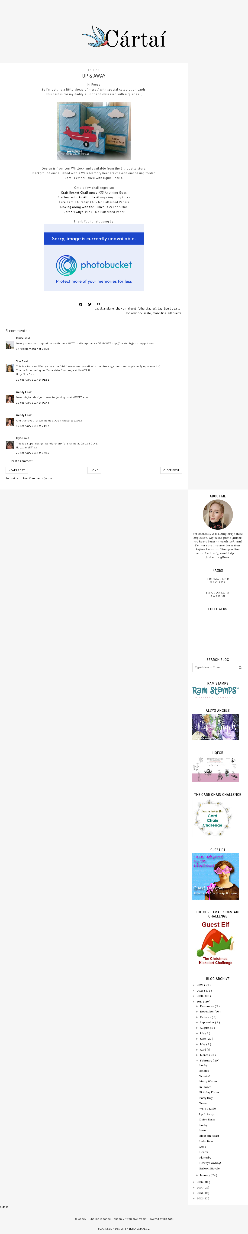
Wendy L (21, 392)
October (206, 1017)
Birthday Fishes (209, 1092)
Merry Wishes (208, 1081)
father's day (155, 308)
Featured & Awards (218, 594)
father (142, 308)
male (147, 313)
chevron (121, 308)
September (207, 1022)
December (207, 1006)
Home (94, 470)
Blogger (168, 1219)
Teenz (203, 1103)
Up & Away (206, 1114)
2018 (200, 996)
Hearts (203, 1152)
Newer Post (17, 470)
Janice (20, 338)
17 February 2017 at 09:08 (32, 348)
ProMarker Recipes (218, 580)
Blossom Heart (209, 1135)
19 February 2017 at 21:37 (32, 426)
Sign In (4, 1206)
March (204, 1055)
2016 (200, 1182)
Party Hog (206, 1098)
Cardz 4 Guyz (73, 212)
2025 (200, 990)
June (203, 1038)
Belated (204, 1070)
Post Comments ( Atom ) (38, 478)
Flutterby (205, 1157)
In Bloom (205, 1087)
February (206, 1060)
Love (202, 1146)
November (207, 1011)
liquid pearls (172, 308)
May (203, 1044)
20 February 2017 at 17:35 (32, 452)
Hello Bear (206, 1141)
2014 (200, 1187)
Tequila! (204, 1076)
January (205, 1175)
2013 (200, 1193)
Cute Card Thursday (74, 202)
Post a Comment (21, 461)
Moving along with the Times (82, 207)
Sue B (20, 361)
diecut (132, 308)
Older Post (171, 470)
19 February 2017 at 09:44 (32, 402)
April (203, 1049)
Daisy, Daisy (207, 1119)
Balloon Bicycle (209, 1168)
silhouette (174, 313)
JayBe (20, 438)
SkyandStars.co (139, 1228)
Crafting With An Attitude (76, 197)
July (202, 1033)
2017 (199, 1001)
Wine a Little (207, 1108)
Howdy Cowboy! (210, 1163)
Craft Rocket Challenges (79, 193)
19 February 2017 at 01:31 (32, 379)
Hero (202, 1130)
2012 (200, 1198)
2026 (200, 985)
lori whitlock (134, 313)
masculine (160, 313)
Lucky (203, 1065)
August (205, 1027)
